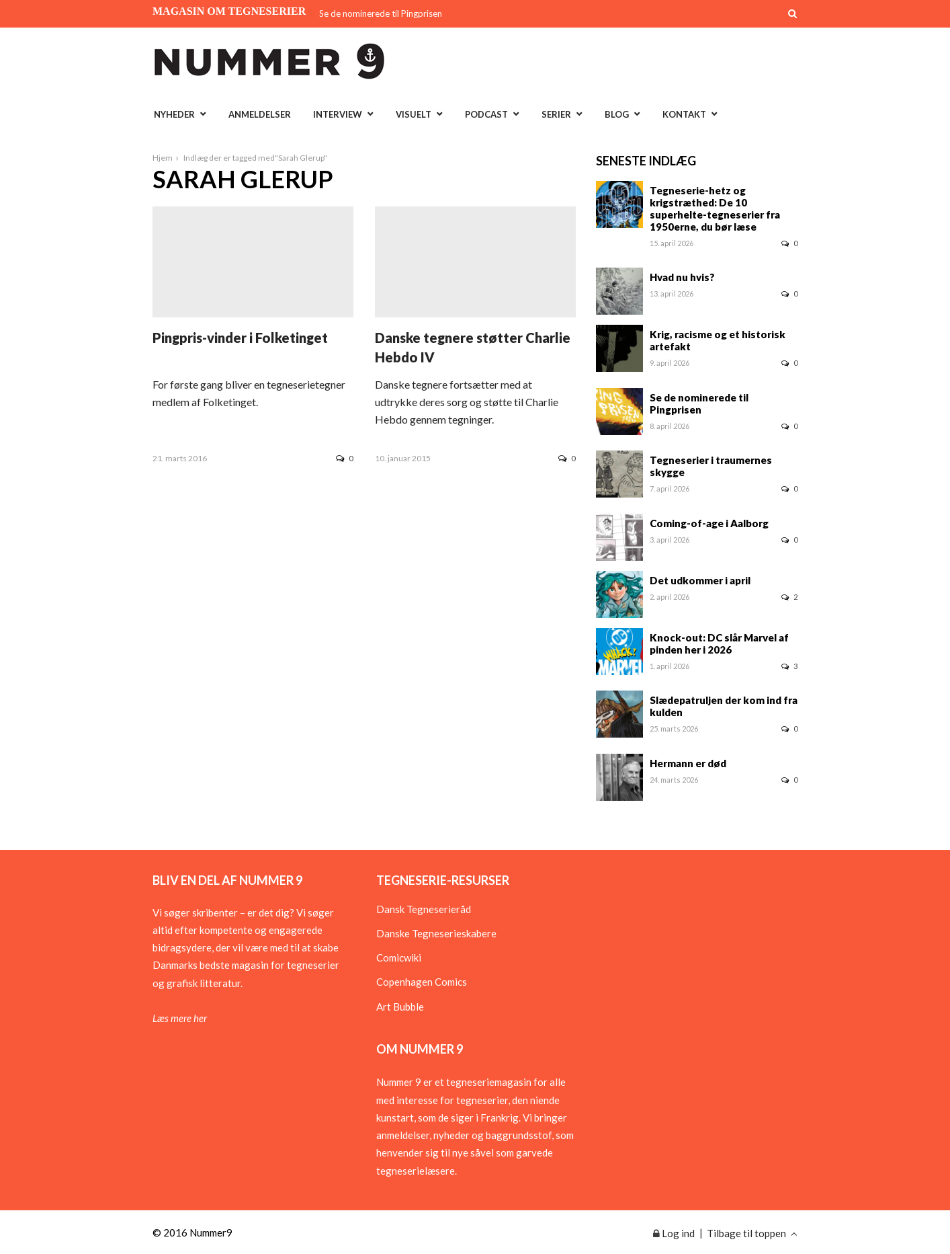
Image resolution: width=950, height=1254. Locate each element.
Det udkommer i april (700, 580)
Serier (556, 114)
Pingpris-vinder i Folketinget (240, 337)
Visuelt (413, 114)
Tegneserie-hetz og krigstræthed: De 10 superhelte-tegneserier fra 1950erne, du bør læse (715, 208)
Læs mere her (180, 1018)
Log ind (674, 1233)
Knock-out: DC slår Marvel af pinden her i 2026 (719, 643)
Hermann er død (688, 763)
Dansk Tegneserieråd (423, 909)
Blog (617, 114)
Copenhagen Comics (421, 982)
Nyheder (174, 114)
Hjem (163, 158)
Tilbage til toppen (752, 1233)
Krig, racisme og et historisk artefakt (717, 340)
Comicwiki (398, 957)
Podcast (486, 114)
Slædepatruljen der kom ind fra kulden (723, 706)
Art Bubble (400, 1007)
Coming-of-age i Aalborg (709, 523)
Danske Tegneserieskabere (436, 933)
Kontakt (684, 114)
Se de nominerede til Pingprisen (380, 13)
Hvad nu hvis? (682, 277)
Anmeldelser (259, 114)
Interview (337, 114)
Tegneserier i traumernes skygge (711, 466)
